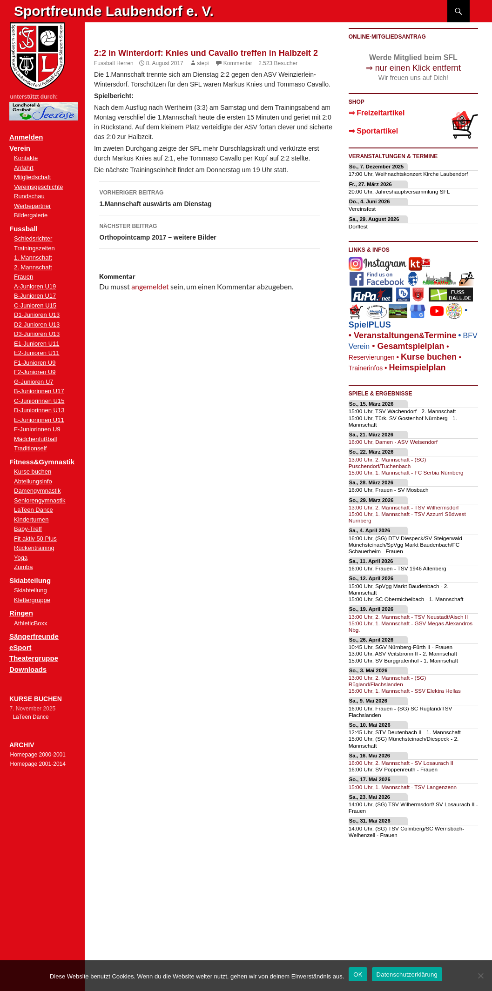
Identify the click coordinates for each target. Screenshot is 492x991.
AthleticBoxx (30, 623)
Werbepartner (32, 205)
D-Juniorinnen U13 (39, 410)
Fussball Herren (114, 63)
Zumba (23, 566)
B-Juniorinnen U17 (39, 391)
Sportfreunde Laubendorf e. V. (114, 11)
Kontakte (26, 157)
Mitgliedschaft (32, 177)
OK (357, 974)
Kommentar (237, 63)
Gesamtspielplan (410, 346)
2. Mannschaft (33, 267)
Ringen (21, 613)
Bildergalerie (30, 215)
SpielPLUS (370, 324)
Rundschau (29, 196)
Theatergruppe (33, 658)
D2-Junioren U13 (37, 324)
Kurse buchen (32, 471)
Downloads (28, 669)
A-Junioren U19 (35, 286)
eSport (20, 647)
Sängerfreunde (34, 636)
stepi (203, 63)
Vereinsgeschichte (38, 186)
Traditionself (30, 448)
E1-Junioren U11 (37, 343)
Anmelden (26, 137)
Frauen (23, 276)
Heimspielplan (417, 367)
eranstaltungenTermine (405, 335)
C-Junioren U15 (35, 305)
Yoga (20, 557)
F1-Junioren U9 (35, 362)
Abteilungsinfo (33, 481)
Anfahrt (24, 167)
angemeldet (150, 286)
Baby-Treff (28, 528)
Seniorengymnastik (40, 500)
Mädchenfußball (35, 438)
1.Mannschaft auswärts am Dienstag (209, 197)
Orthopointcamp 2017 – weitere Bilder (209, 231)
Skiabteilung (30, 590)
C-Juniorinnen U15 (39, 400)
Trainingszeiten (34, 248)
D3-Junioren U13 (37, 333)
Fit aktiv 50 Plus (35, 538)
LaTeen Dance (33, 509)
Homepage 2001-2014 (37, 764)
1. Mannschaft (33, 257)
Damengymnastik (37, 490)
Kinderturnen (31, 519)
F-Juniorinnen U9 (37, 429)
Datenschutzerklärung (407, 974)
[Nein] (480, 975)
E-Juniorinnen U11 (39, 419)
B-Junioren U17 (35, 295)
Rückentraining (34, 547)
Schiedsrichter (33, 238)
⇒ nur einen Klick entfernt (413, 68)
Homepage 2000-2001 (37, 754)
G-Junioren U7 (34, 381)
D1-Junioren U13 (37, 314)
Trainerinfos (366, 368)
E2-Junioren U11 (37, 352)
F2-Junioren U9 (35, 371)
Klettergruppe (32, 599)
